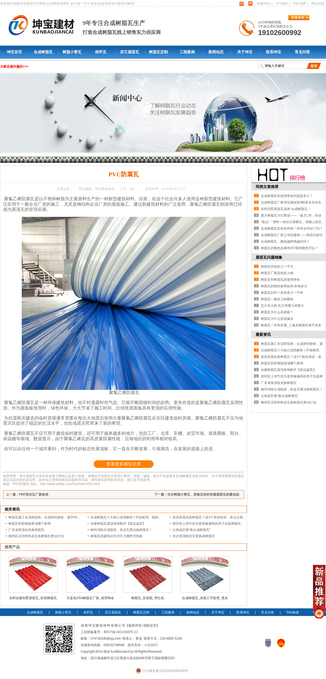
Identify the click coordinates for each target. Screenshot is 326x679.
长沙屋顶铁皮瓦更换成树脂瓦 (194, 536)
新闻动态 (216, 52)
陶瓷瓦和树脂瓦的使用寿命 (280, 279)
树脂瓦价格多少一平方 (277, 266)
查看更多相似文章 (123, 464)
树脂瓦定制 (158, 52)
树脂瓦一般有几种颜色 (277, 299)
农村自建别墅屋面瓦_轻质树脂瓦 (33, 598)
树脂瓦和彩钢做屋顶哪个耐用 (29, 523)
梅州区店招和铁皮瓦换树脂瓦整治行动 (36, 536)
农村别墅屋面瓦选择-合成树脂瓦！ (286, 209)
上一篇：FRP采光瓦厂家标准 (27, 494)
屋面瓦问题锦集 (269, 257)
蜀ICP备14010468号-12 (121, 632)
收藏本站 (263, 3)
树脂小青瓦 (72, 52)
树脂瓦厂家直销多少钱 (277, 273)
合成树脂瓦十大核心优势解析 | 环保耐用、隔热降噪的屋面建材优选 (139, 517)
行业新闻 (63, 159)
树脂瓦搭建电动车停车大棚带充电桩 (116, 536)
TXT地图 (281, 3)
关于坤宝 (244, 52)
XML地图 (299, 3)
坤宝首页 (14, 52)
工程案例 (187, 52)
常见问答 (302, 52)
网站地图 (317, 3)
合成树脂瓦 (43, 52)
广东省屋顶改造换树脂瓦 (26, 530)
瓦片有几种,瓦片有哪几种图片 (282, 306)
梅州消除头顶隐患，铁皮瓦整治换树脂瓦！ (121, 530)
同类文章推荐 (267, 186)
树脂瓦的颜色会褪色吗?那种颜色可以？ (289, 248)
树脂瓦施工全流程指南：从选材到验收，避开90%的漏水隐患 (52, 517)
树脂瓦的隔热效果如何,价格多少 (284, 286)
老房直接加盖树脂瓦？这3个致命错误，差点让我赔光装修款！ (217, 517)
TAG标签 (292, 612)
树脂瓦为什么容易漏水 (277, 319)
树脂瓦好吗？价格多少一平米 (282, 293)
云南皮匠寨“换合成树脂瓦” (192, 530)
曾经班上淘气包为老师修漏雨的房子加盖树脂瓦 (207, 523)
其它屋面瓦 (129, 52)
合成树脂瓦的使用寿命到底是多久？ (287, 196)
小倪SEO (150, 645)
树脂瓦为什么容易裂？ (277, 312)
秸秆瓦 (100, 52)
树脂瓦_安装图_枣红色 (147, 598)
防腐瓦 (28, 198)
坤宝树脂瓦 (28, 159)
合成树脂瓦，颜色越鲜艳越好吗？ (285, 241)
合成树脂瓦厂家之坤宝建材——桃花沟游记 (292, 235)
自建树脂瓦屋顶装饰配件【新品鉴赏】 (118, 523)
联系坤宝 (273, 52)
